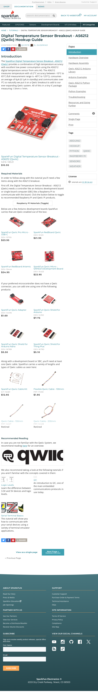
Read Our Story (9, 596)
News (41, 7)
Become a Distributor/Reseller (15, 625)
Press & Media (9, 600)
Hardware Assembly (79, 63)
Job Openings (8, 607)
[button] (32, 203)
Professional (38, 2)
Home (3, 30)
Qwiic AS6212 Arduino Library (80, 71)
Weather (75, 167)
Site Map (55, 629)
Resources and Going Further (79, 105)
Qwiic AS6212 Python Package (79, 85)
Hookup (75, 147)
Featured (8, 24)
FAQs (54, 607)
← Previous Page (13, 560)
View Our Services (10, 622)
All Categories (89, 24)
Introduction (75, 52)
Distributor (60, 2)
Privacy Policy (57, 622)
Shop (7, 7)
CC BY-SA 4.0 (87, 184)
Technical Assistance (60, 603)
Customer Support (89, 2)
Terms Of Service (59, 618)
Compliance (57, 625)
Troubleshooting (77, 97)
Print (71, 125)
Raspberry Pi (78, 157)
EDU (50, 2)
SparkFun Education (12, 603)
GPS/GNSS (19, 25)
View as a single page (26, 554)
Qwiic (87, 152)
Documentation (23, 7)
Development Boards (50, 25)
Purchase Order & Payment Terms (65, 600)
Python (74, 152)
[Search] (54, 15)
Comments (82, 114)
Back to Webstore (71, 15)
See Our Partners (10, 618)
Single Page (74, 120)
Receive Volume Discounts (13, 629)
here (25, 447)
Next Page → (53, 554)
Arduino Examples (78, 77)
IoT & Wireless (70, 25)
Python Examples (77, 92)
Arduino (75, 142)
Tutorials (13, 30)
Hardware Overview (78, 57)
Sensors (32, 25)
